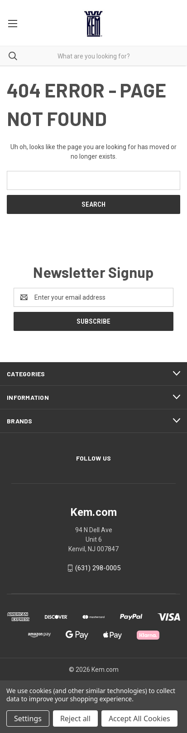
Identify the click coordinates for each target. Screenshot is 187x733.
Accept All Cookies (139, 718)
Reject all (75, 718)
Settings (28, 718)
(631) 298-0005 (97, 568)
